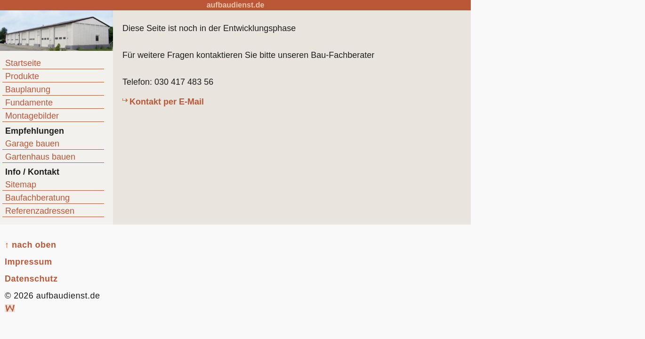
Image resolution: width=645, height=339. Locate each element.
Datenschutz (31, 278)
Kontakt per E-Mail (166, 101)
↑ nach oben (30, 245)
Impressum (28, 261)
